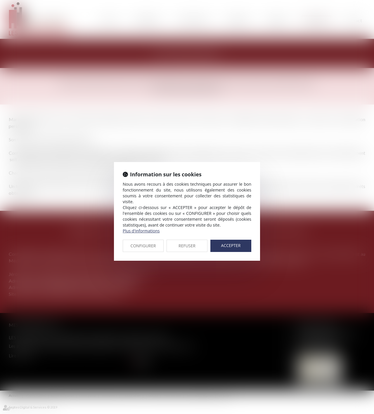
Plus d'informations (141, 231)
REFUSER (187, 245)
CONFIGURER (143, 245)
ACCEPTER (231, 245)
